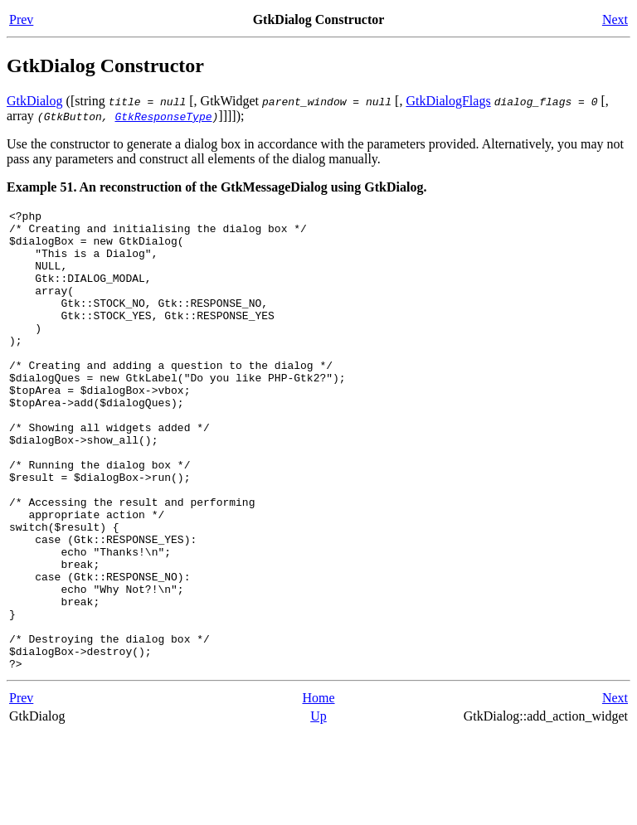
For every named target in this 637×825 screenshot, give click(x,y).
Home (318, 790)
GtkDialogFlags (448, 101)
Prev (21, 19)
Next (615, 19)
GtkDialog (35, 101)
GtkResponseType (163, 116)
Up (318, 808)
